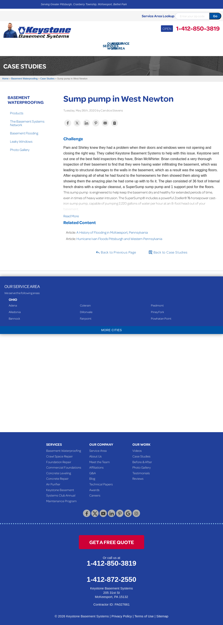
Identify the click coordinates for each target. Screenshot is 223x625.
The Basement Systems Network (27, 120)
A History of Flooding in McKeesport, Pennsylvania (112, 229)
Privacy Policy (122, 613)
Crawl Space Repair (59, 453)
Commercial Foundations (63, 464)
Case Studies (141, 453)
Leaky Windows (21, 138)
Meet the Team (99, 459)
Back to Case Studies (168, 249)
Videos (137, 447)
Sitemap (162, 613)
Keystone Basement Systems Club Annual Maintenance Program (61, 492)
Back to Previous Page (116, 249)
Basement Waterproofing (26, 96)
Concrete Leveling (58, 470)
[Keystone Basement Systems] (37, 30)
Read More (71, 213)
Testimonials (141, 470)
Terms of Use (144, 613)
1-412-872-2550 (111, 576)
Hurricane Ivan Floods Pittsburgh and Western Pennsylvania (119, 235)
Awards (94, 486)
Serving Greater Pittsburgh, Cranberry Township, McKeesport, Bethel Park (84, 4)
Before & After (142, 459)
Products (16, 110)
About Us (95, 453)
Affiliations (96, 464)
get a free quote (111, 538)
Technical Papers (101, 481)
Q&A (92, 470)
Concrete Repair (57, 475)
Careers (94, 492)
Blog (92, 475)
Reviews (138, 475)
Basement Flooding (24, 130)
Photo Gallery (19, 146)
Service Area (98, 447)
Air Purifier (53, 481)
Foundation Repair (58, 459)
